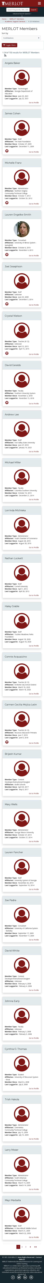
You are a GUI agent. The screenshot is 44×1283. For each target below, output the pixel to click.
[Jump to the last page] (35, 1247)
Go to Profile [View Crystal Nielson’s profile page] (34, 354)
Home (4, 19)
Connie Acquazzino (16, 656)
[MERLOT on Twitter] (19, 1279)
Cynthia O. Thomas (16, 1049)
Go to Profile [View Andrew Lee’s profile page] (34, 451)
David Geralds (13, 365)
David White (12, 950)
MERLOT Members (17, 19)
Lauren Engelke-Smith (18, 214)
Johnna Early (12, 1001)
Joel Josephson (13, 266)
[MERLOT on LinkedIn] (25, 1279)
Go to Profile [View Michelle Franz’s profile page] (34, 204)
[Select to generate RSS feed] (4, 55)
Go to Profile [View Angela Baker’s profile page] (34, 102)
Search (33, 10)
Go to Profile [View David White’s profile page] (34, 990)
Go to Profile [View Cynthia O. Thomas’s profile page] (34, 1088)
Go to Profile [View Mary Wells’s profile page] (34, 841)
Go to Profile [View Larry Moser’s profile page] (34, 1189)
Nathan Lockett (14, 558)
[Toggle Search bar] (22, 16)
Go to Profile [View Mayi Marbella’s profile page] (34, 1237)
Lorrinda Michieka (15, 510)
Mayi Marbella (13, 1200)
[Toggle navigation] (39, 3)
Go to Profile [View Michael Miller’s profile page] (34, 499)
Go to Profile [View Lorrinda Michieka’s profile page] (34, 547)
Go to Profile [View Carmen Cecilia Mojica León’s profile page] (34, 743)
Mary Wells (11, 804)
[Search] (18, 10)
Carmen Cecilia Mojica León (21, 704)
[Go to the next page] (30, 1247)
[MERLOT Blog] (31, 1279)
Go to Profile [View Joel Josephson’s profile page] (34, 305)
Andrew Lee (12, 414)
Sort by (5, 33)
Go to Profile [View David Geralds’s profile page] (34, 403)
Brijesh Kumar (13, 754)
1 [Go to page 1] (18, 1247)
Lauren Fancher (14, 852)
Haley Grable (12, 606)
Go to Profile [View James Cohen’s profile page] (34, 152)
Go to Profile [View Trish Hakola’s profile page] (34, 1139)
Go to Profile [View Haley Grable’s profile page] (34, 646)
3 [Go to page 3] (25, 1247)
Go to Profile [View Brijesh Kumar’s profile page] (34, 793)
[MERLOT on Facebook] (13, 1279)
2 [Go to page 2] (22, 1247)
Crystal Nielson (13, 315)
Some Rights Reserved (26, 1257)
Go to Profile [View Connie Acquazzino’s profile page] (34, 694)
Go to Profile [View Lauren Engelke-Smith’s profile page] (34, 255)
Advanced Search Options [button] (21, 14)
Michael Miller (13, 462)
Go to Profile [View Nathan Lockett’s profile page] (34, 595)
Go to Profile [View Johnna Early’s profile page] (34, 1038)
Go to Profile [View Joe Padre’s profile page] (34, 940)
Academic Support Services (15, 21)
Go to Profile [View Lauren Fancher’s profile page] (34, 889)
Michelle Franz (13, 162)
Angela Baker (12, 63)
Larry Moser (11, 1149)
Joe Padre (10, 900)
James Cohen (12, 113)
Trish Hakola (12, 1099)
